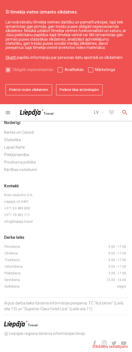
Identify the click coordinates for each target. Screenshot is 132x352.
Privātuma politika (20, 162)
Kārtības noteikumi (20, 169)
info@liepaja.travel (18, 222)
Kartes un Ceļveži (19, 132)
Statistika (12, 140)
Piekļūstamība (16, 155)
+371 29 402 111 (17, 215)
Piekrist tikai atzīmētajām (79, 90)
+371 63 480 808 (17, 208)
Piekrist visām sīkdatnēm (28, 90)
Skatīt (11, 57)
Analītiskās (74, 69)
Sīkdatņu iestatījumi (110, 346)
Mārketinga (105, 69)
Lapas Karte (14, 147)
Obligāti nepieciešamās (32, 69)
